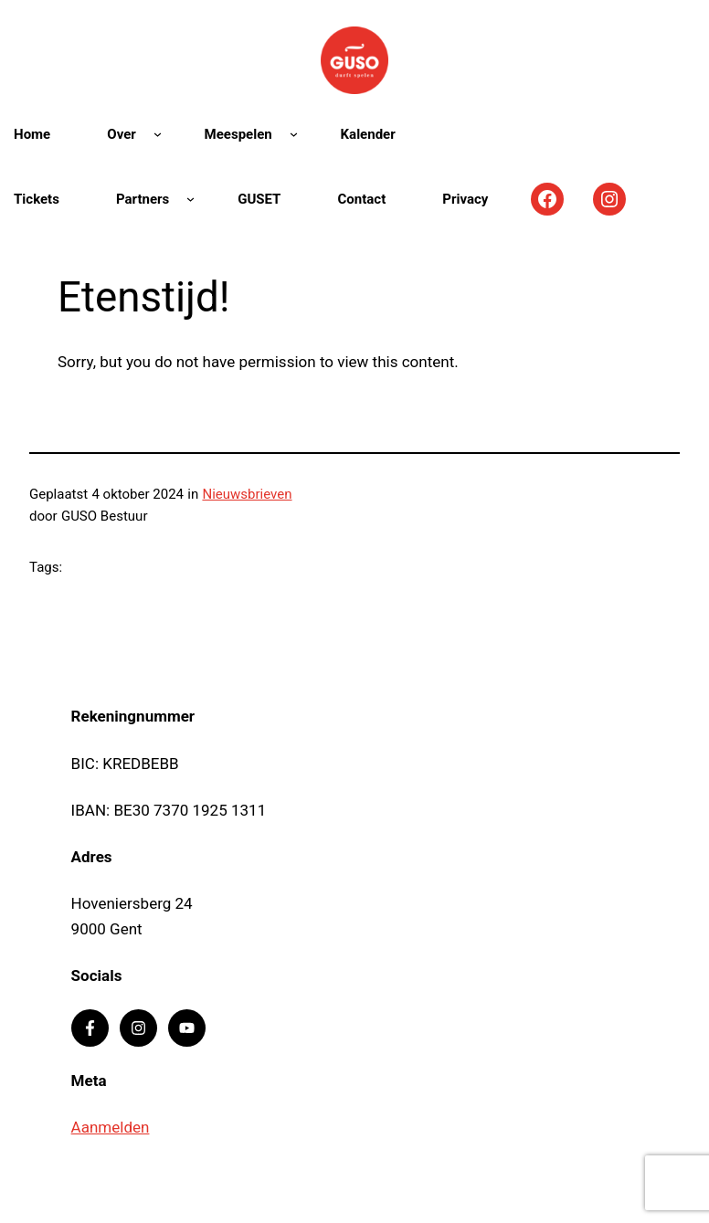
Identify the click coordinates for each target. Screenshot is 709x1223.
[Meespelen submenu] (294, 134)
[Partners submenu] (190, 199)
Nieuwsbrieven (246, 494)
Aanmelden (110, 1127)
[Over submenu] (157, 134)
